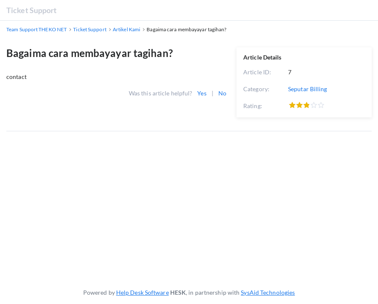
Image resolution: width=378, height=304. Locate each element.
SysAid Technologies (268, 292)
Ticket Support (31, 10)
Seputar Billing (307, 88)
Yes (201, 93)
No (222, 93)
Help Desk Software (142, 292)
